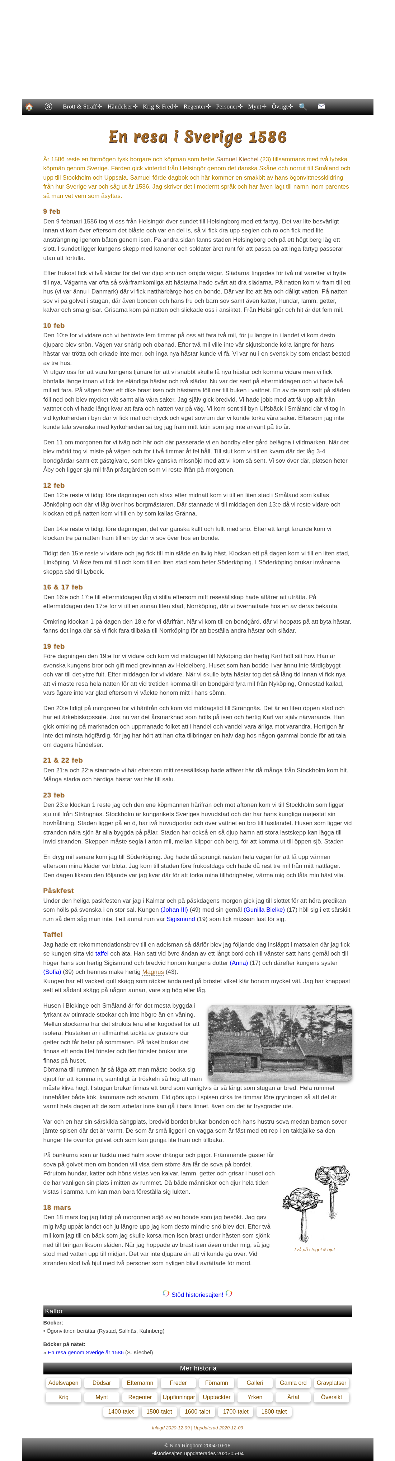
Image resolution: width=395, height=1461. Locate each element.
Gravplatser (332, 1383)
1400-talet (120, 1412)
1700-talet (236, 1412)
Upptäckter (216, 1397)
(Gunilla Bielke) (264, 909)
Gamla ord (293, 1383)
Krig (63, 1397)
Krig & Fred (160, 107)
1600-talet (197, 1412)
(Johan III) (174, 909)
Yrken (255, 1397)
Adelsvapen (63, 1383)
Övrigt (282, 107)
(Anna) (239, 963)
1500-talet (159, 1412)
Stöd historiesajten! (197, 1294)
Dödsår (102, 1383)
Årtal (293, 1397)
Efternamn (140, 1383)
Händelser (122, 107)
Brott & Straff (82, 107)
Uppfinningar (179, 1397)
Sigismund (180, 919)
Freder (178, 1383)
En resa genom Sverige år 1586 (86, 1352)
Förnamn (216, 1383)
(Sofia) (52, 971)
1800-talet (274, 1412)
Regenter (196, 107)
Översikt (331, 1397)
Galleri (254, 1383)
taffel (102, 953)
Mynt (257, 107)
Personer (229, 107)
